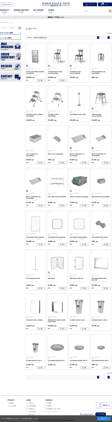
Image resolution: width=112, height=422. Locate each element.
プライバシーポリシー (52, 411)
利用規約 (49, 406)
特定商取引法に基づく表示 (53, 408)
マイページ (92, 4)
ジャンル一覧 (4, 22)
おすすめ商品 (12, 406)
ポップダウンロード (7, 4)
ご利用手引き (31, 408)
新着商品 (11, 403)
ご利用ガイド (51, 11)
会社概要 (49, 403)
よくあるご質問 (32, 411)
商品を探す (4, 11)
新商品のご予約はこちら (56, 17)
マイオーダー (38, 11)
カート (105, 4)
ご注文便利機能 (32, 406)
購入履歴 (21, 11)
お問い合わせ (31, 414)
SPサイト (106, 405)
